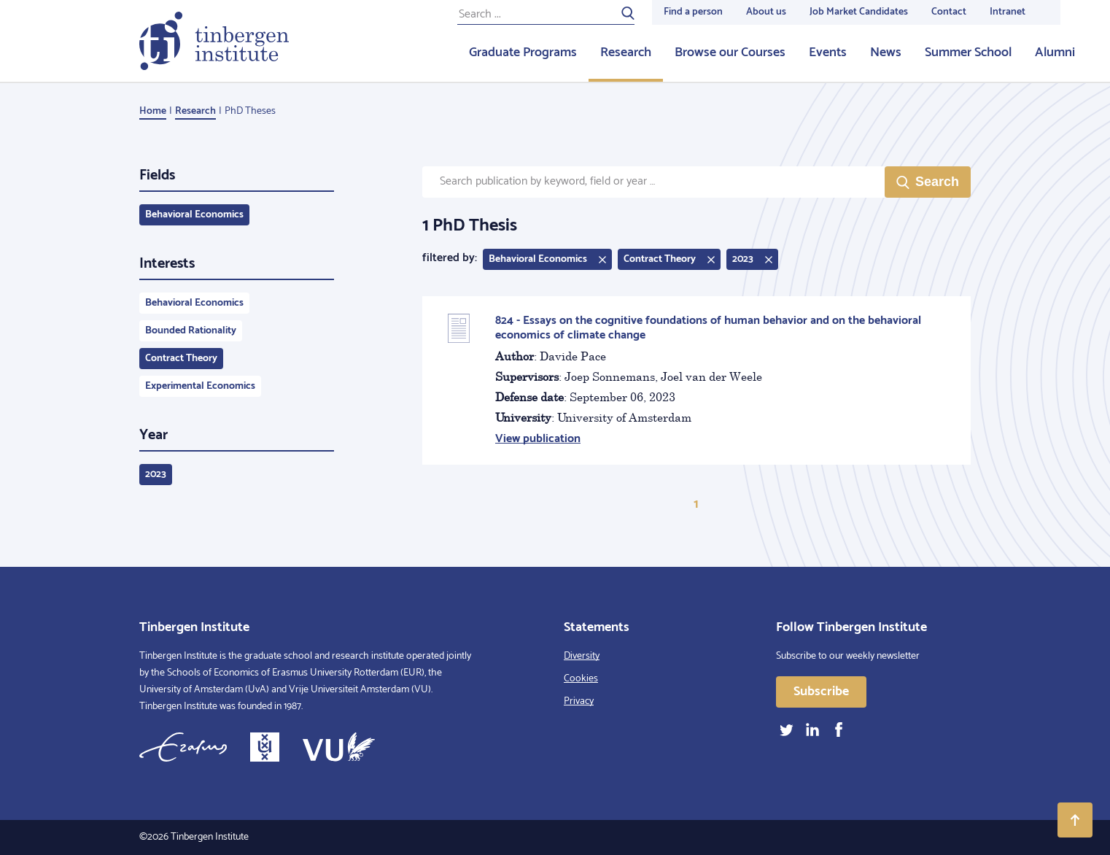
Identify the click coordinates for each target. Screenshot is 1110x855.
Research (625, 52)
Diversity (581, 656)
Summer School (968, 52)
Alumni (1055, 52)
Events (828, 52)
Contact (948, 12)
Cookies (581, 678)
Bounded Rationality (190, 330)
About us (766, 12)
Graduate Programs (523, 52)
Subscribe (821, 692)
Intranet (1007, 12)
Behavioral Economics (194, 214)
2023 (155, 474)
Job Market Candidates (859, 12)
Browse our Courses (730, 52)
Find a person (693, 12)
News (885, 52)
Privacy (579, 701)
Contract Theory (181, 358)
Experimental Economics (200, 386)
